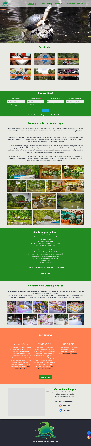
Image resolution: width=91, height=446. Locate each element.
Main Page (32, 4)
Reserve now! (82, 4)
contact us (32, 297)
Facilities (58, 4)
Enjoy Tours (68, 59)
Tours (43, 4)
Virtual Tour (70, 4)
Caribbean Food (20, 75)
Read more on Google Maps (69, 353)
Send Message (45, 110)
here (22, 295)
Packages (49, 4)
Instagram (64, 405)
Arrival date (16, 99)
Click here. (59, 115)
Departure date (36, 99)
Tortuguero (44, 75)
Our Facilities (44, 59)
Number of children (75, 99)
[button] (23, 172)
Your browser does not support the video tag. (45, 21)
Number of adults (55, 99)
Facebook (65, 410)
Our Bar (68, 75)
